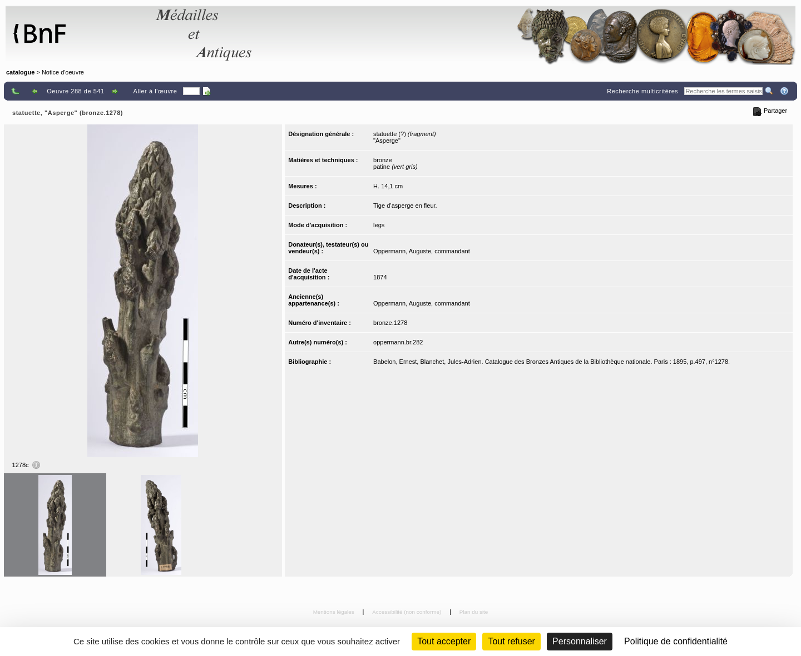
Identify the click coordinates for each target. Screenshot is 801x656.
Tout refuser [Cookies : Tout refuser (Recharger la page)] (511, 641)
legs (378, 225)
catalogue (20, 72)
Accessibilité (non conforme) (407, 612)
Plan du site (473, 612)
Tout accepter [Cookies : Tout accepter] (444, 641)
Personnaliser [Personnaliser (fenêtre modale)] (579, 641)
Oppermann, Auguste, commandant (421, 251)
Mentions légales (334, 612)
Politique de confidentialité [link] (676, 641)
